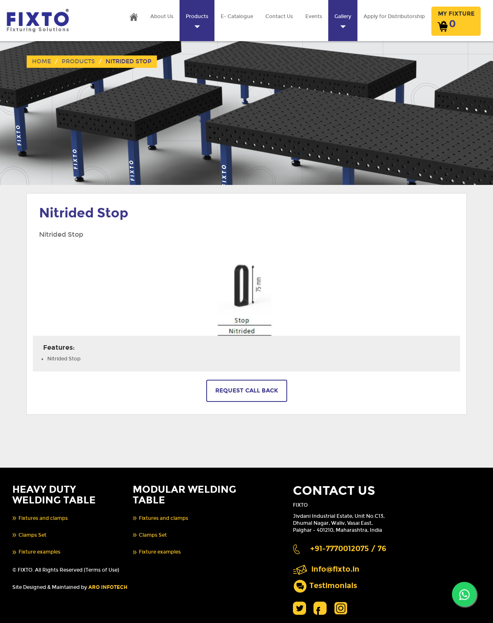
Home (41, 61)
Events (313, 16)
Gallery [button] (342, 21)
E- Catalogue (237, 16)
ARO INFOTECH (107, 587)
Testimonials (333, 586)
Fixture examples (39, 552)
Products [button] (197, 21)
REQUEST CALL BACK (246, 390)
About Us (161, 16)
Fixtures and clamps (43, 518)
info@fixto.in (335, 569)
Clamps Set (32, 535)
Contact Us (279, 16)
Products (78, 61)
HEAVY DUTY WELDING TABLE (54, 494)
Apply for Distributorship (394, 16)
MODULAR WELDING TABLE (184, 494)
